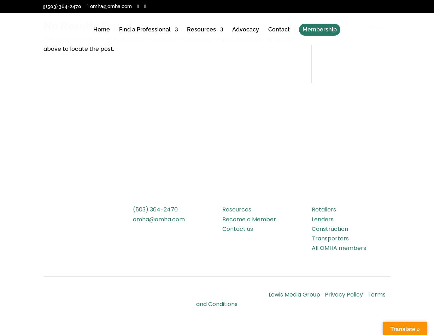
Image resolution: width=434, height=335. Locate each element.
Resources (201, 30)
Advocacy (245, 30)
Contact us (237, 229)
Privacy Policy (344, 295)
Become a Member (249, 219)
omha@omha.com (159, 219)
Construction (330, 229)
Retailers (324, 209)
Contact (279, 30)
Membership (320, 29)
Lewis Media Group (294, 295)
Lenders (323, 219)
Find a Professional (145, 30)
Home (101, 30)
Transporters (330, 238)
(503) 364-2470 (155, 209)
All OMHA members (339, 248)
